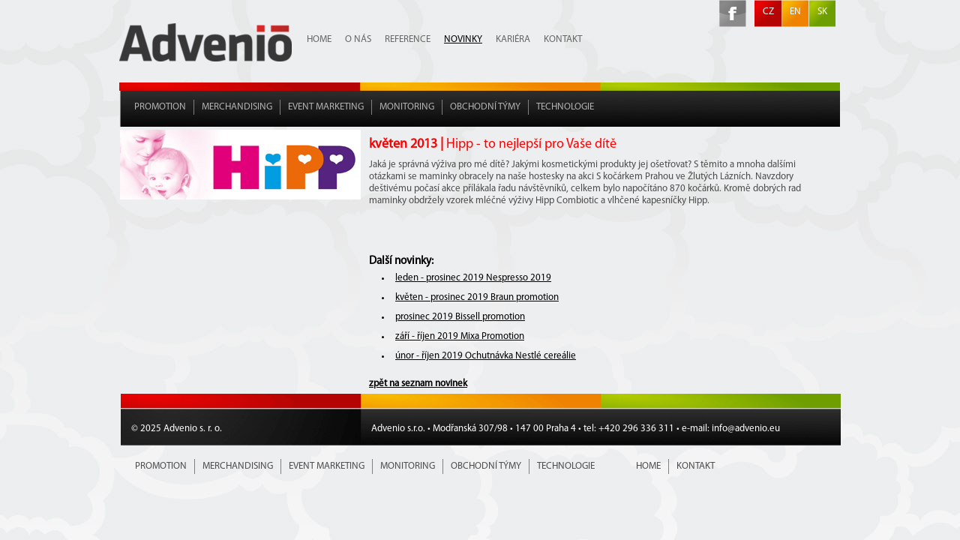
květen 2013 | (492, 144)
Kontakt (563, 39)
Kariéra (513, 39)
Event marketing (326, 107)
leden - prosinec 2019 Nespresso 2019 (473, 278)
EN (795, 11)
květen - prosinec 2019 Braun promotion (477, 297)
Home (319, 39)
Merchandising (237, 107)
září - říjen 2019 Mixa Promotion (459, 336)
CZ (768, 11)
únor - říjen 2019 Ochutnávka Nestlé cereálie (485, 356)
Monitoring (407, 107)
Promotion (160, 107)
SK (822, 11)
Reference (407, 39)
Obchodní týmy (485, 107)
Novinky (463, 39)
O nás (358, 39)
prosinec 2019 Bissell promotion (460, 317)
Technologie (565, 107)
